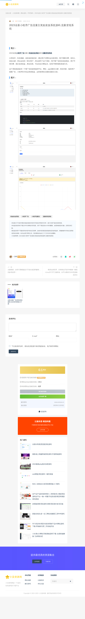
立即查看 (37, 561)
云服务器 (41, 580)
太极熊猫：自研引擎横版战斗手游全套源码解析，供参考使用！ (24, 271)
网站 (57, 336)
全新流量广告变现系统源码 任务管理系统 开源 (15, 302)
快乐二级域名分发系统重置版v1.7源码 (46, 484)
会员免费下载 (42, 396)
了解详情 (48, 561)
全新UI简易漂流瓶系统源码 (42, 444)
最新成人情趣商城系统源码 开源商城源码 (47, 454)
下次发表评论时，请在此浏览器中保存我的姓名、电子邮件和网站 (35, 346)
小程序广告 (20, 53)
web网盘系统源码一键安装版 (42, 474)
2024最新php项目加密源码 (42, 464)
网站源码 (23, 13)
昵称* (11, 336)
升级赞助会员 (41, 377)
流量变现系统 (47, 53)
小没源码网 (15, 13)
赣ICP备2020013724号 (54, 593)
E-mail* (35, 336)
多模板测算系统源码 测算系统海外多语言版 (47, 504)
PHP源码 (30, 13)
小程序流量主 (36, 216)
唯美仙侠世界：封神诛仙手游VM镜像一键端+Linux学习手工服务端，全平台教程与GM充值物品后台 (61, 272)
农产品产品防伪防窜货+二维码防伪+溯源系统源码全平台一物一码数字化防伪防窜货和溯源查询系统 (48, 496)
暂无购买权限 (42, 391)
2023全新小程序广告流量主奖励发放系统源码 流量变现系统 (36, 236)
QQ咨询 (42, 411)
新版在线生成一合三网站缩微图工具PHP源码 (48, 514)
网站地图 (28, 580)
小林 (11, 21)
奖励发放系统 (34, 53)
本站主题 (41, 584)
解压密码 (28, 584)
